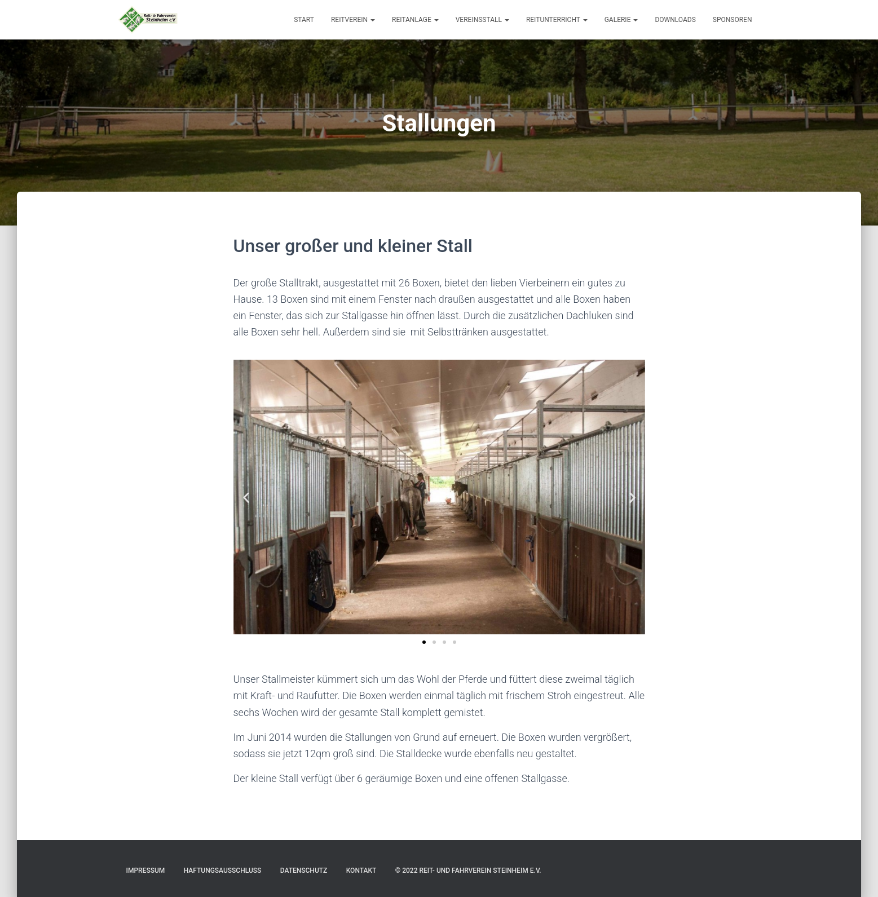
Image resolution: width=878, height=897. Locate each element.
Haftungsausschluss (223, 870)
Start (304, 20)
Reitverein (353, 20)
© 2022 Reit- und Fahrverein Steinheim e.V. (468, 870)
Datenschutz (304, 870)
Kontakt (361, 870)
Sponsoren (732, 20)
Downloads (675, 20)
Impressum (145, 870)
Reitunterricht (557, 20)
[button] (246, 497)
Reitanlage (415, 20)
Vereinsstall (482, 20)
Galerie (621, 20)
